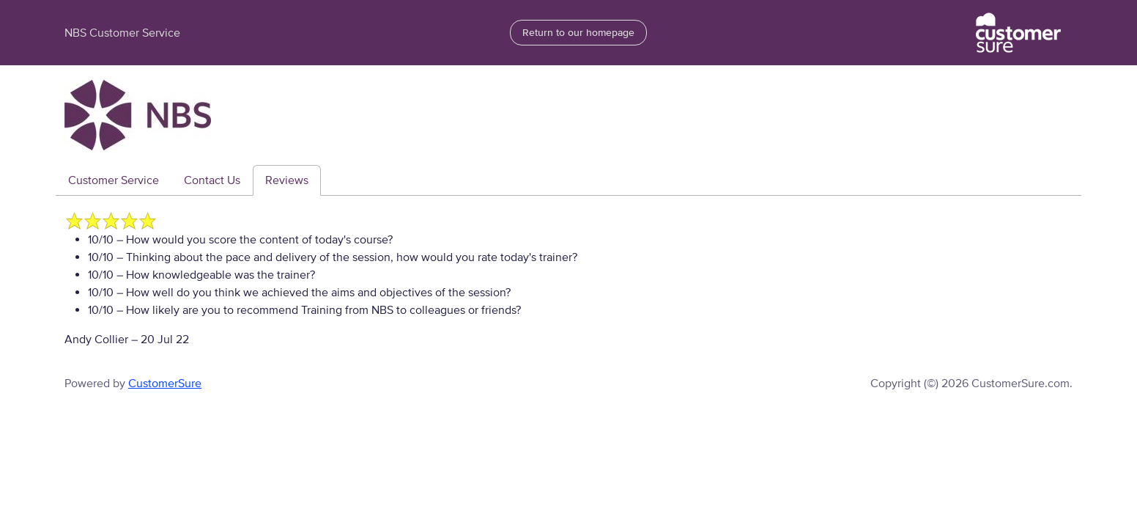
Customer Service (113, 180)
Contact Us (212, 180)
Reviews (286, 180)
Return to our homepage (578, 32)
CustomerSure (164, 383)
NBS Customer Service (122, 33)
